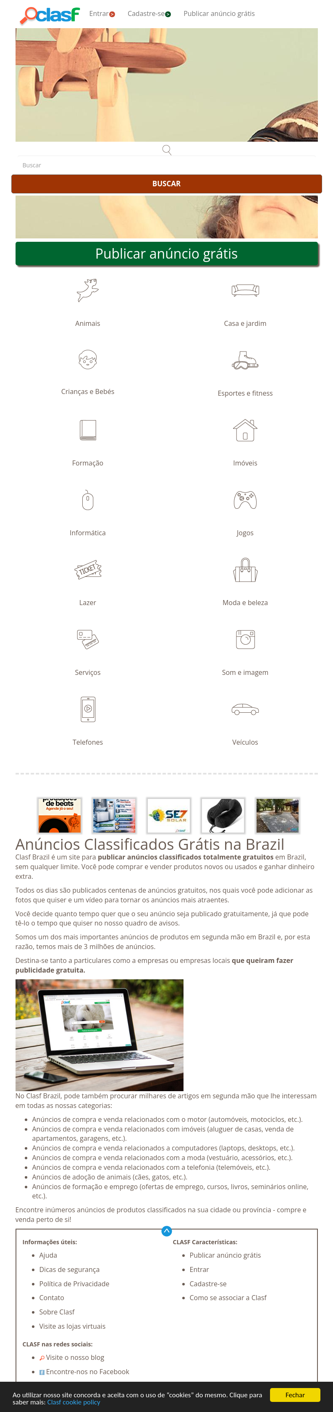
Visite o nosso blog (72, 1357)
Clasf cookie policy (73, 1402)
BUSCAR (166, 183)
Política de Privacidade (74, 1283)
